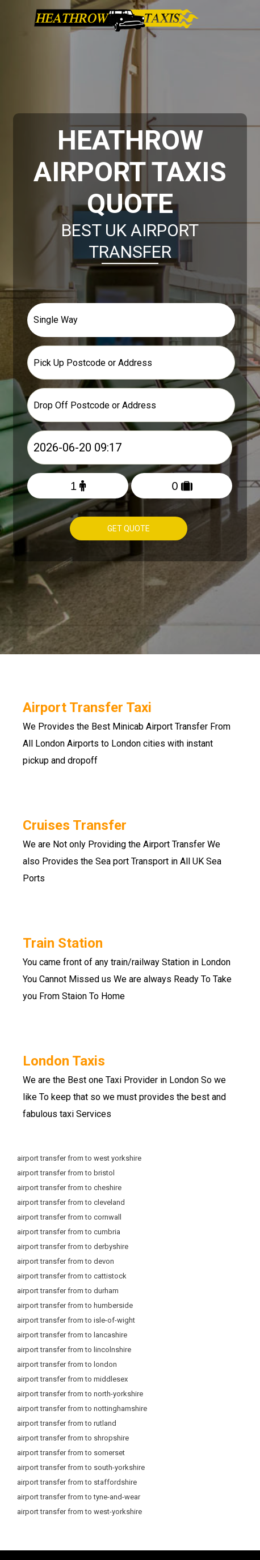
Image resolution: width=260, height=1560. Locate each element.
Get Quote (128, 528)
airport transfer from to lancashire (72, 1333)
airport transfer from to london (67, 1363)
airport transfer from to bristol (66, 1171)
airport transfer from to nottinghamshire (82, 1407)
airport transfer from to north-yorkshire (80, 1392)
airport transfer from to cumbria (68, 1230)
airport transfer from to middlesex (72, 1378)
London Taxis (64, 1060)
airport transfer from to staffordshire (77, 1481)
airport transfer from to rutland (66, 1422)
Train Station (63, 942)
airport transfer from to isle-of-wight (76, 1319)
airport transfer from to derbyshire (72, 1245)
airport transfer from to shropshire (73, 1437)
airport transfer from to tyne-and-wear (78, 1495)
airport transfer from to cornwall (69, 1216)
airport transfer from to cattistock (72, 1275)
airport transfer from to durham (68, 1289)
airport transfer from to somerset (71, 1451)
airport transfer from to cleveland (71, 1201)
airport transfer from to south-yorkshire (81, 1466)
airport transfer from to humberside (75, 1304)
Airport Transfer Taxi (87, 706)
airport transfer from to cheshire (69, 1186)
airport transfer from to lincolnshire (74, 1348)
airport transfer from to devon (65, 1260)
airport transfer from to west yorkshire (79, 1157)
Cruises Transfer (75, 824)
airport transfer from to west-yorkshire (79, 1510)
